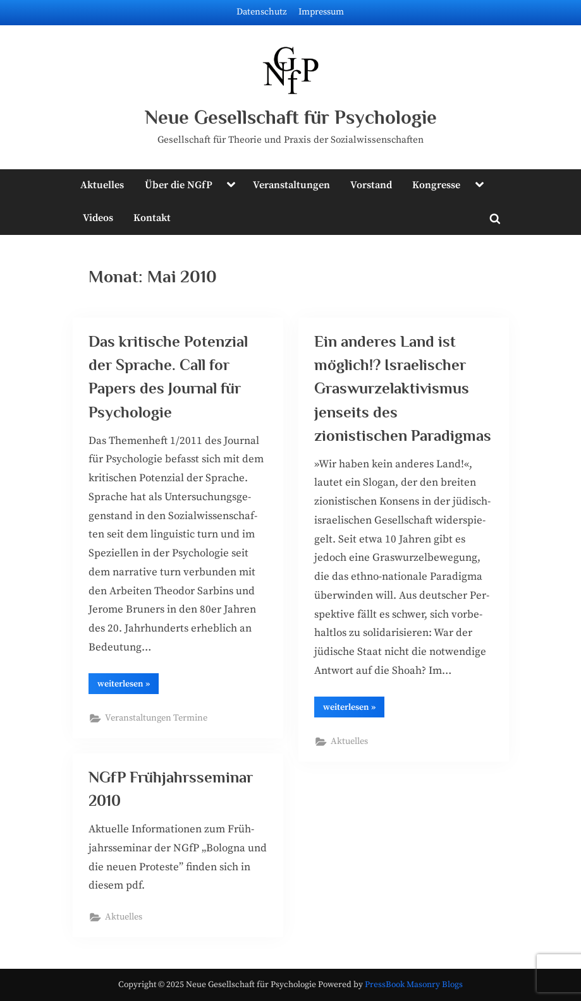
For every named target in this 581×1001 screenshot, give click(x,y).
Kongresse (436, 185)
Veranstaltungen (291, 185)
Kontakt (152, 218)
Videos (98, 218)
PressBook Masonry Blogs (414, 985)
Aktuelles (102, 185)
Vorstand (371, 185)
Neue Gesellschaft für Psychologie (291, 117)
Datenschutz (261, 12)
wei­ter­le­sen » (128, 686)
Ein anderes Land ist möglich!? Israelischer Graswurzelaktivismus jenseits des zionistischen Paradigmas (402, 388)
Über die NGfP (178, 185)
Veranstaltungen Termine (156, 718)
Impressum (321, 12)
